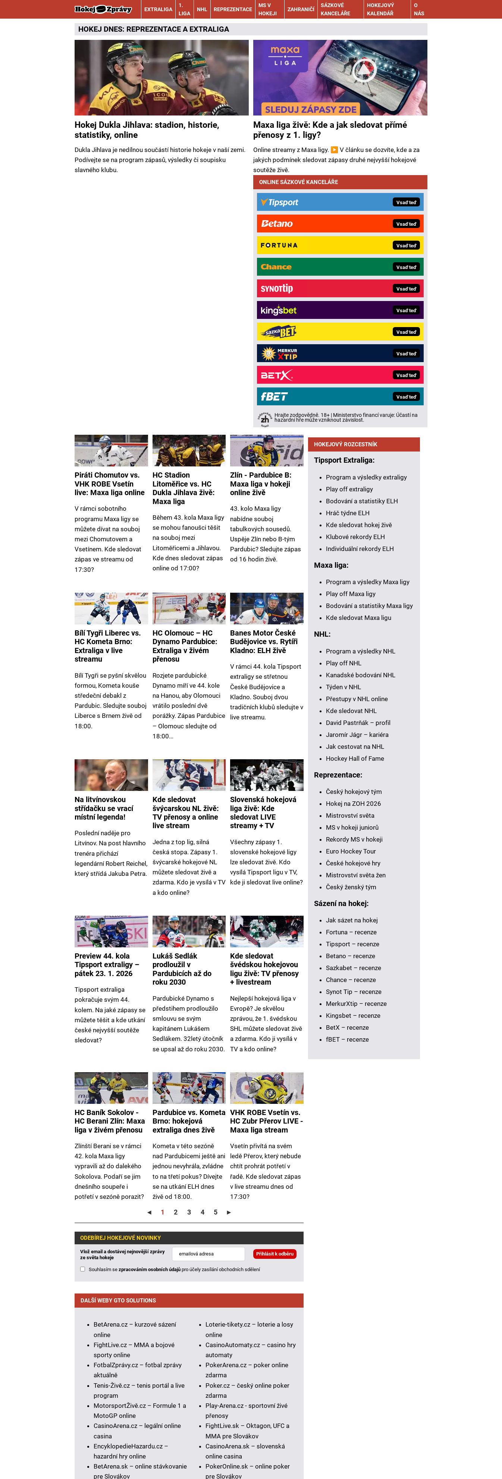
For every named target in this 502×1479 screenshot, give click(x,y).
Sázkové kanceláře (335, 9)
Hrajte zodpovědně (101, 1373)
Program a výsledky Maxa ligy (368, 586)
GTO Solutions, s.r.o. (126, 1462)
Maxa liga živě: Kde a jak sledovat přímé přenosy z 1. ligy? (330, 130)
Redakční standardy (162, 1452)
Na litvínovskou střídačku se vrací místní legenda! (104, 556)
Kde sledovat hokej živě (359, 529)
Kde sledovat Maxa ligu (358, 622)
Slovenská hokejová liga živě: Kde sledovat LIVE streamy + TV (263, 560)
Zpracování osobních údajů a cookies (310, 1452)
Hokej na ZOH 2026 (353, 808)
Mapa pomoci (339, 1419)
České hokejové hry (353, 868)
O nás (419, 9)
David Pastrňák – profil (358, 727)
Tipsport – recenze (352, 949)
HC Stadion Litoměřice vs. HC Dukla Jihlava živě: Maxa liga (184, 236)
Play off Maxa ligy (351, 598)
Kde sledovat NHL (351, 715)
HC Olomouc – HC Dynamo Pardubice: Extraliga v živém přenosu (185, 394)
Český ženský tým (351, 892)
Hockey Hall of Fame (355, 763)
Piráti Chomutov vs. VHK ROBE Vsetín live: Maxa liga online (110, 232)
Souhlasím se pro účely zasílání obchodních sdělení (174, 1017)
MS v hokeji (267, 9)
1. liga (184, 9)
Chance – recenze (351, 984)
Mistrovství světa (350, 820)
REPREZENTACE (153, 29)
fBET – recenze (347, 1044)
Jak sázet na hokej (352, 925)
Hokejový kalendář (380, 9)
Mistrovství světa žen (356, 880)
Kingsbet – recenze (353, 1020)
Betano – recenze (350, 961)
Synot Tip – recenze (354, 996)
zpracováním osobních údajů (150, 1017)
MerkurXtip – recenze (356, 1008)
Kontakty (112, 1452)
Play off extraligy (349, 494)
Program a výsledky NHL (360, 656)
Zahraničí (301, 9)
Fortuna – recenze (351, 937)
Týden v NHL (343, 692)
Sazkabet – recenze (353, 972)
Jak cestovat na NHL (355, 751)
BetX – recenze (347, 1032)
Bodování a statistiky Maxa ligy (369, 610)
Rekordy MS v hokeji (354, 844)
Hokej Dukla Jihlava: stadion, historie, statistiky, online (147, 130)
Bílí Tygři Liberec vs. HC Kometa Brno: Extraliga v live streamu (108, 394)
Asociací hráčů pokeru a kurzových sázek (195, 1356)
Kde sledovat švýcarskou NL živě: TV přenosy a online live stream (186, 560)
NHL (202, 9)
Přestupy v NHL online (357, 703)
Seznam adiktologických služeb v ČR (266, 1419)
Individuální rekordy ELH (360, 553)
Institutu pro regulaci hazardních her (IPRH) (241, 1346)
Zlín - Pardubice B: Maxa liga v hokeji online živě (261, 232)
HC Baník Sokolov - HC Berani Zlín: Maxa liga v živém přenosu (110, 869)
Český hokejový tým (354, 796)
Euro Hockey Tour (351, 856)
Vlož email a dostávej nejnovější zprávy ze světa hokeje (122, 1002)
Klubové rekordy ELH (355, 541)
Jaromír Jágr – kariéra (357, 739)
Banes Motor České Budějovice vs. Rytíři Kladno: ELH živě (264, 390)
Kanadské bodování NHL (360, 680)
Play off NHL (343, 668)
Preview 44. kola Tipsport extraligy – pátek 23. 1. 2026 (107, 713)
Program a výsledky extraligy (366, 482)
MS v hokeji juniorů (352, 832)
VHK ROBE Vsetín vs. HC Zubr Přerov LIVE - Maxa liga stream (266, 869)
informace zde (257, 1393)
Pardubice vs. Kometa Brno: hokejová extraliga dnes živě (189, 869)
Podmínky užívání (224, 1452)
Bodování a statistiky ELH (362, 506)
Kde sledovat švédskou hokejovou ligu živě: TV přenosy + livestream (264, 717)
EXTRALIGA (209, 29)
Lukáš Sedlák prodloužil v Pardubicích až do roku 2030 (182, 717)
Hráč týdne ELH (348, 518)
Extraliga (158, 9)
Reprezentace (233, 9)
